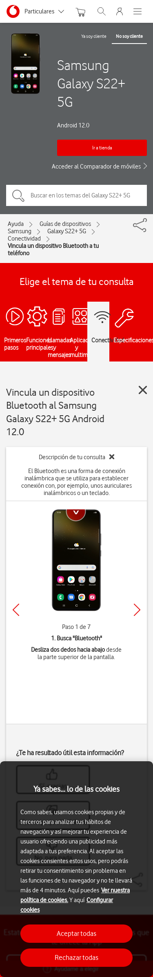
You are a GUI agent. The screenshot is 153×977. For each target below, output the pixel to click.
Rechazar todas (76, 957)
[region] (76, 869)
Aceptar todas (76, 933)
